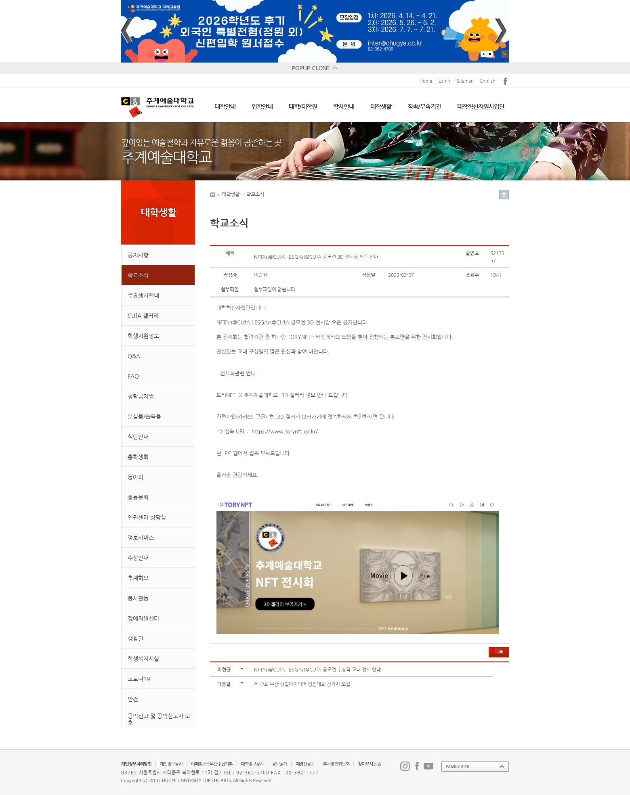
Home (426, 81)
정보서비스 (141, 537)
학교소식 (138, 275)
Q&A (134, 356)
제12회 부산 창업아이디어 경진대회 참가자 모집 (302, 684)
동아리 (135, 477)
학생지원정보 (143, 336)
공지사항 (138, 255)
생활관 (135, 638)
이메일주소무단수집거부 (212, 764)
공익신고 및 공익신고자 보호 (159, 719)
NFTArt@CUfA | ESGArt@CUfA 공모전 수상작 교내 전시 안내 (317, 669)
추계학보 (138, 578)
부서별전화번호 (336, 764)
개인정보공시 (171, 764)
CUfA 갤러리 (143, 315)
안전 (133, 699)
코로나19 (139, 679)
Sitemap (465, 81)
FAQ (133, 376)
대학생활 (380, 106)
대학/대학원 (303, 106)
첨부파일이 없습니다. (275, 289)
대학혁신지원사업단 (480, 106)
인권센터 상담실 (147, 517)
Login (444, 81)
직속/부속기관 (424, 106)
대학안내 (224, 106)
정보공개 (279, 764)
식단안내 (138, 436)
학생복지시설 (143, 658)
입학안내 (262, 106)
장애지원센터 (143, 618)
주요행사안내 (143, 295)
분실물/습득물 (144, 416)
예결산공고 (305, 764)
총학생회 (138, 457)
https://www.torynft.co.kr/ (285, 431)
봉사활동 (138, 598)
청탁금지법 (141, 396)
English (488, 81)
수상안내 (138, 557)
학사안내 (343, 106)
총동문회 (138, 497)
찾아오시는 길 (369, 764)
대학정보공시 (252, 764)
